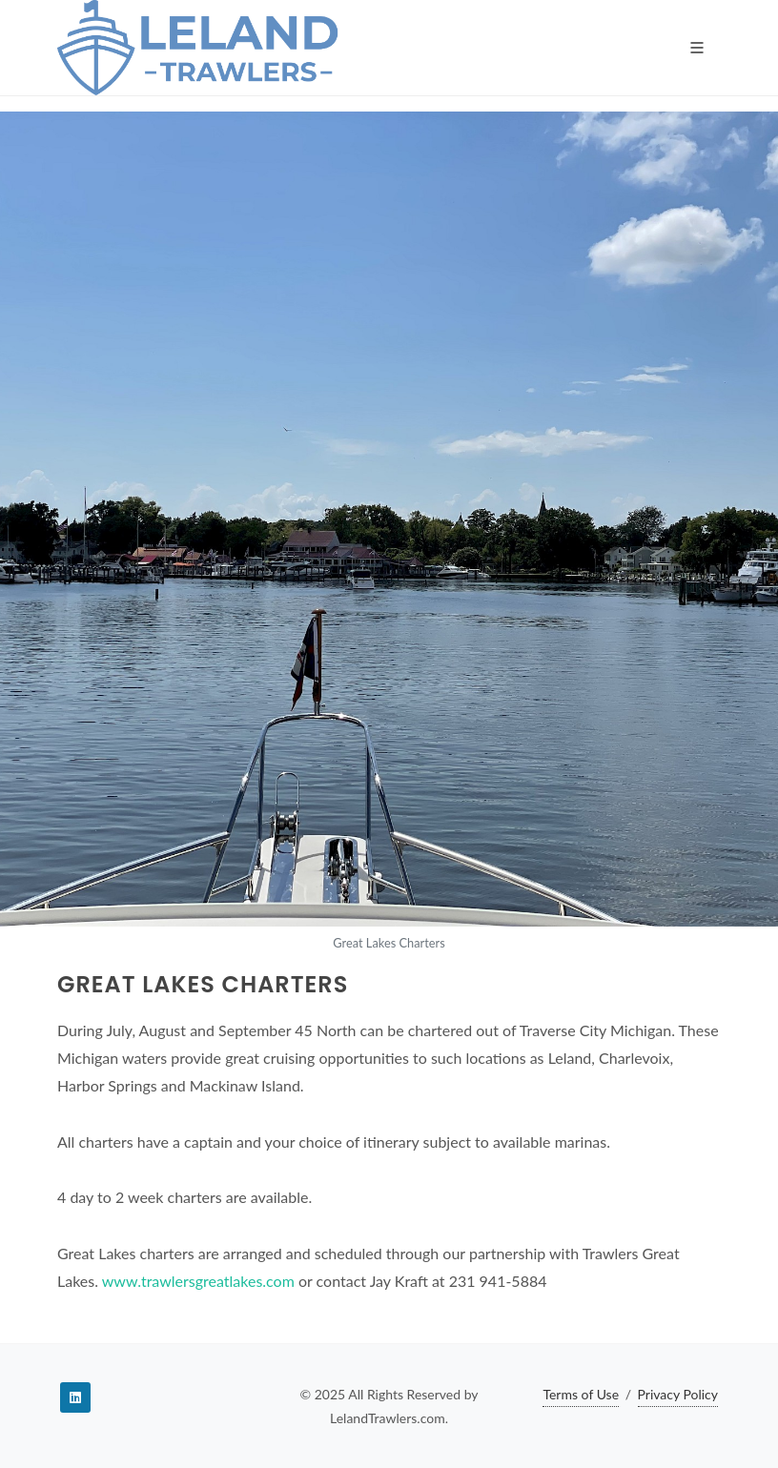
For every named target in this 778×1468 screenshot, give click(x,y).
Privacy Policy (678, 1394)
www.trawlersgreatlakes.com (198, 1281)
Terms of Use (581, 1394)
